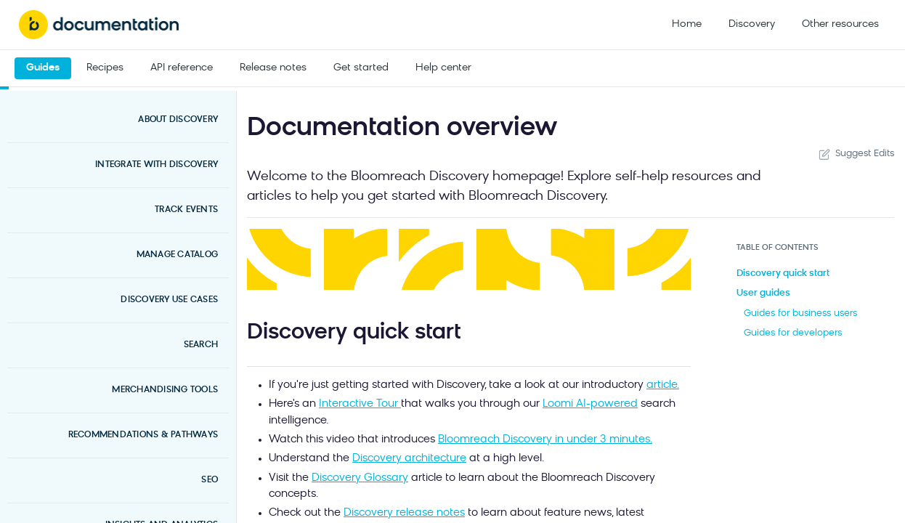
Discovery (752, 24)
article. (662, 385)
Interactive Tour (360, 404)
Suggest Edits (855, 154)
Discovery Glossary (360, 478)
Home (687, 24)
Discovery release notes (404, 513)
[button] (469, 259)
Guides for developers (793, 333)
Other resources (840, 24)
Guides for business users (800, 313)
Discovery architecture (409, 458)
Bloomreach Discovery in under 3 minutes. (545, 439)
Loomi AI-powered (590, 404)
